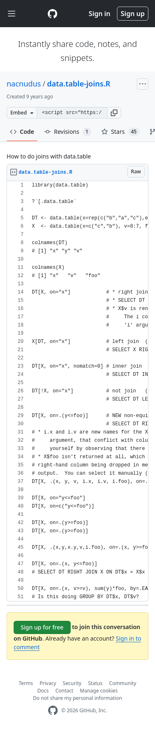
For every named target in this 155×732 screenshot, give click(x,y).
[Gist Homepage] (52, 14)
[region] (77, 391)
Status (95, 683)
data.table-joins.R (78, 84)
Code (22, 131)
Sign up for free (42, 627)
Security (72, 683)
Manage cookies (98, 690)
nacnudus (24, 84)
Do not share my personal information (77, 698)
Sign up (133, 13)
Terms (26, 683)
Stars (120, 132)
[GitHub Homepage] (53, 710)
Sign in (99, 13)
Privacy (48, 683)
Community (122, 683)
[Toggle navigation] (12, 14)
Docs (43, 690)
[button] (114, 113)
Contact (64, 690)
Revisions (67, 132)
